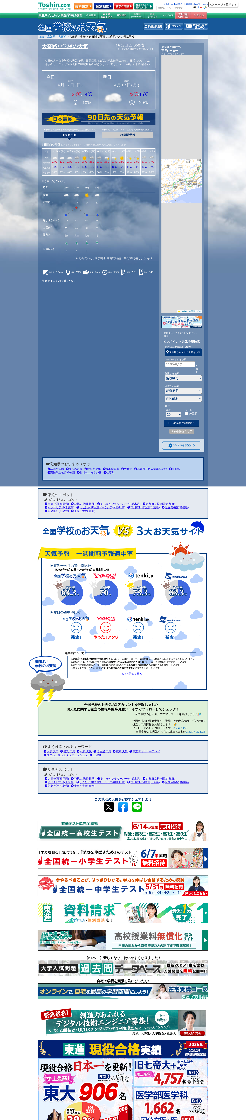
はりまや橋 (92, 468)
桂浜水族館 (55, 468)
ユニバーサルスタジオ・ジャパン (66, 755)
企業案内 (178, 4)
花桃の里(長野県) (83, 503)
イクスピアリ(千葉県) (59, 507)
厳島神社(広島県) (57, 511)
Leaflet (182, 311)
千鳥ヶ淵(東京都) (83, 511)
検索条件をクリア (182, 431)
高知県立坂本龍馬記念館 (150, 468)
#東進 (184, 728)
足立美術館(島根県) (175, 507)
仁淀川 (109, 472)
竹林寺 (126, 468)
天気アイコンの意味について (59, 280)
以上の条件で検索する (181, 423)
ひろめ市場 (74, 468)
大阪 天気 (51, 751)
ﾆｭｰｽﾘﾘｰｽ (204, 4)
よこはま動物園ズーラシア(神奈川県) (100, 507)
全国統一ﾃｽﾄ (169, 4)
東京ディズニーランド (144, 751)
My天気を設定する (181, 445)
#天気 (176, 728)
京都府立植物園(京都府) (159, 503)
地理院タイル (195, 311)
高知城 (174, 468)
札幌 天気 (84, 751)
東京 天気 (120, 751)
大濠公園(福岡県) (57, 503)
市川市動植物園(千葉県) (143, 507)
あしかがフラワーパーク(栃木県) (119, 503)
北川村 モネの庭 (89, 472)
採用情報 (187, 4)
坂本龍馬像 (111, 468)
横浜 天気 (67, 751)
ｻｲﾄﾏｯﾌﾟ (195, 4)
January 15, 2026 (195, 731)
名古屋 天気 (102, 751)
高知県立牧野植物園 (61, 472)
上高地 (95, 755)
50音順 (193, 413)
